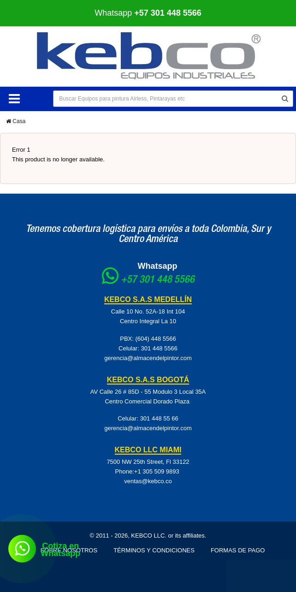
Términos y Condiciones (154, 550)
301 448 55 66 (159, 418)
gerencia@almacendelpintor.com (148, 358)
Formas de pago (238, 550)
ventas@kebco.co (148, 481)
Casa (15, 121)
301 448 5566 (159, 348)
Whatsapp (148, 13)
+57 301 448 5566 (158, 280)
